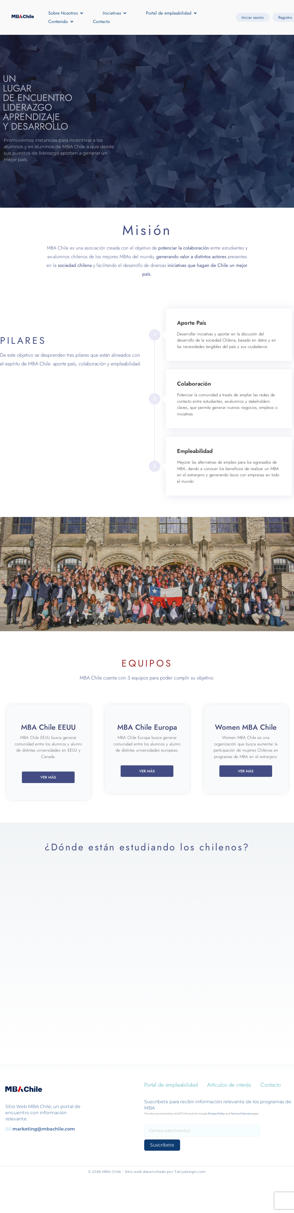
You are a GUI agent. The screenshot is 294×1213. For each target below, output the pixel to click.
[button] (66, 13)
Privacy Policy (216, 1113)
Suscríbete (161, 1145)
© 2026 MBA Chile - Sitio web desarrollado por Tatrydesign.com (147, 1171)
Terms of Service (241, 1113)
